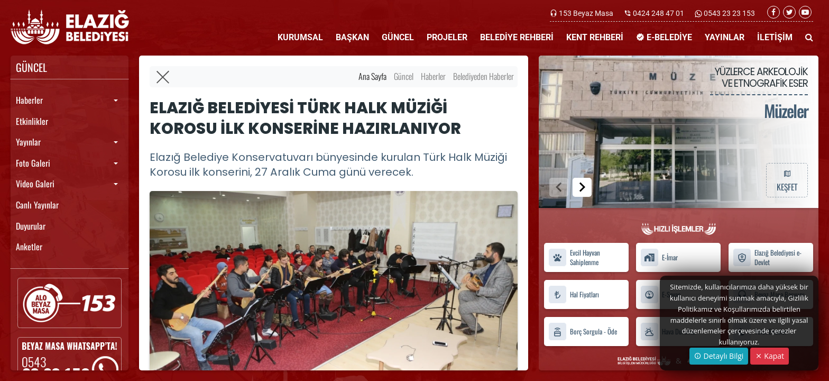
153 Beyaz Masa (586, 13)
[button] (582, 187)
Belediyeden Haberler (483, 76)
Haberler (29, 100)
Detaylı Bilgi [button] (718, 356)
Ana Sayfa (372, 76)
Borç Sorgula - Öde (582, 331)
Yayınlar (28, 141)
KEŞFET (786, 180)
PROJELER (447, 37)
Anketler (29, 246)
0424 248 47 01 (658, 13)
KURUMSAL (300, 37)
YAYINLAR (724, 37)
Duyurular (30, 226)
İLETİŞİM (775, 37)
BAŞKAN (352, 37)
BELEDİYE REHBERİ (517, 37)
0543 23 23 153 (728, 13)
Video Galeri (35, 183)
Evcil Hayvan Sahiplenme (574, 257)
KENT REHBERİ (594, 37)
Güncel (403, 76)
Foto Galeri (33, 163)
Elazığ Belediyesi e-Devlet (767, 257)
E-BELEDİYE (664, 37)
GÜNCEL (398, 37)
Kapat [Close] (769, 356)
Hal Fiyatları (573, 294)
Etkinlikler (32, 121)
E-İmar (659, 257)
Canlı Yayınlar (37, 204)
